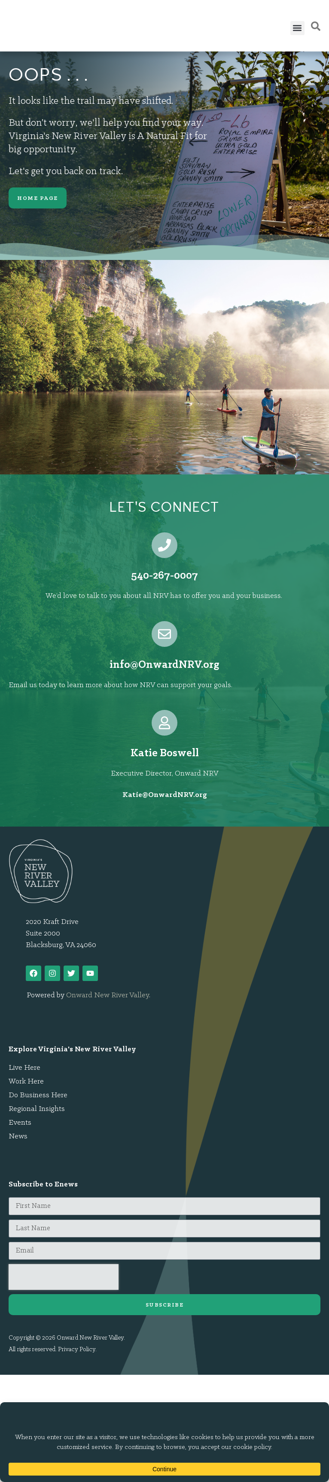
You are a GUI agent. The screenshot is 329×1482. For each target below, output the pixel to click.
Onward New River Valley (107, 995)
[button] (297, 28)
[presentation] (64, 1277)
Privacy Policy (76, 1349)
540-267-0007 (164, 576)
